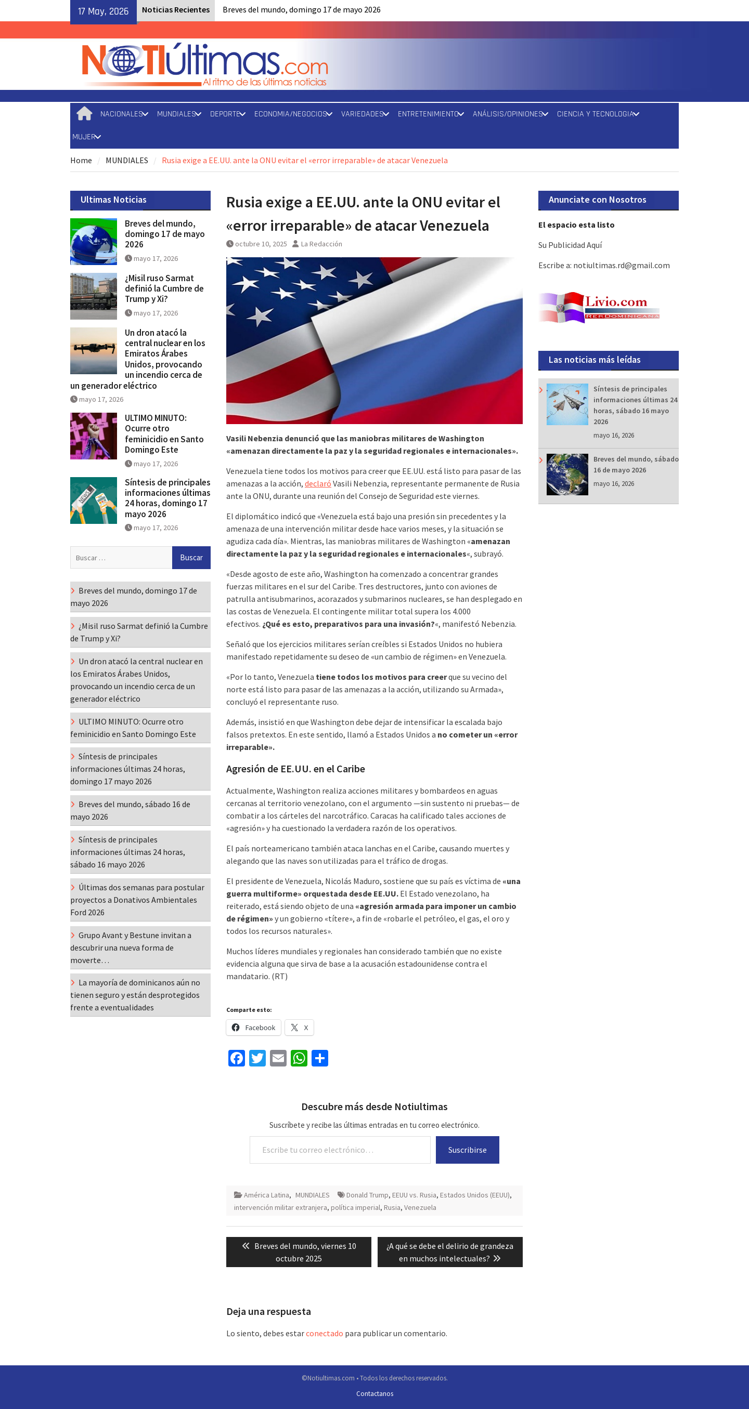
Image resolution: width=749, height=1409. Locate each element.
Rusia (392, 1207)
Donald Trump (367, 1195)
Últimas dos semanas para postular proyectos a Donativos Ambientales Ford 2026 (137, 899)
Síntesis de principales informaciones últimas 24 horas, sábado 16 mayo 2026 (127, 852)
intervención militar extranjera (280, 1207)
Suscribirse (467, 1149)
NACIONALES (121, 114)
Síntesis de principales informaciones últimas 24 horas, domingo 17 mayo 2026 (168, 498)
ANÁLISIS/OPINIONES (508, 114)
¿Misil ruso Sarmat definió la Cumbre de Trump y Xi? (164, 288)
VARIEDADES (362, 114)
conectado (324, 1333)
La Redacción (321, 243)
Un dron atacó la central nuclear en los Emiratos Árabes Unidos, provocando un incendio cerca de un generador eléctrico (137, 359)
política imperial (355, 1207)
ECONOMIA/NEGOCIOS (290, 114)
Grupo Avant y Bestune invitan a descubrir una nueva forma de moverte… (130, 947)
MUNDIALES (176, 114)
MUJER (84, 136)
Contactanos (374, 1393)
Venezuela (420, 1207)
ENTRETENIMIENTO (428, 114)
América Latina (266, 1195)
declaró (318, 483)
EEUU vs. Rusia (414, 1195)
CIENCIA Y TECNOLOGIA (595, 114)
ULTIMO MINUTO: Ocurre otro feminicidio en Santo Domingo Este (164, 433)
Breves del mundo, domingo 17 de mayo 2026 (302, 9)
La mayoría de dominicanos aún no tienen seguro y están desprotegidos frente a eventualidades (135, 994)
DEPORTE (225, 114)
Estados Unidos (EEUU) (475, 1195)
